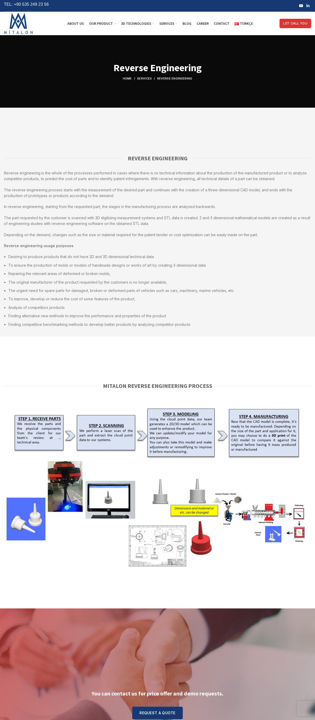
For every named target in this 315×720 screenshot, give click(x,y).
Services (144, 78)
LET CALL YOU (295, 23)
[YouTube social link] (301, 5)
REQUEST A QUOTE (157, 713)
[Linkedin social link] (308, 5)
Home (127, 78)
